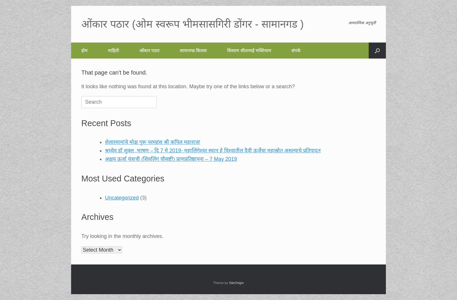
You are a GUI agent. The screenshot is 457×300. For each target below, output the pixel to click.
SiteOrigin (236, 283)
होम (84, 50)
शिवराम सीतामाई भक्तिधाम (249, 50)
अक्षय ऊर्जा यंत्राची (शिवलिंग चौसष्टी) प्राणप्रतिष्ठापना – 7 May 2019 (171, 159)
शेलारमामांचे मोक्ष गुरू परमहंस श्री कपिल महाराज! (152, 142)
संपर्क (295, 50)
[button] (377, 51)
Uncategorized (122, 198)
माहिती (113, 50)
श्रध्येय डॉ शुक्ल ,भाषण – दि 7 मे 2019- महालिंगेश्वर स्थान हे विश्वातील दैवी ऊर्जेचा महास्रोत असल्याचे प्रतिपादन (213, 150)
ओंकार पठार (149, 50)
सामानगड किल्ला (193, 50)
